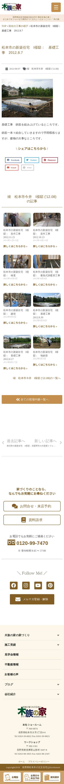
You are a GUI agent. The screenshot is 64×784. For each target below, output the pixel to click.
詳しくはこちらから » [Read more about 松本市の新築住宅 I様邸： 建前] (15, 323)
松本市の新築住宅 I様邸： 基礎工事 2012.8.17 (16, 356)
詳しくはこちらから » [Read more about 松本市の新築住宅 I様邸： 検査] (15, 284)
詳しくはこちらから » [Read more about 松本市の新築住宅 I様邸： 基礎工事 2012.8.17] (15, 368)
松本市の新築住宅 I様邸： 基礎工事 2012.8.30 (46, 314)
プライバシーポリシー (38, 761)
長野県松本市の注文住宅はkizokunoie (41, 767)
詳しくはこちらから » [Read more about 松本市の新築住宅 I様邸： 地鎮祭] (45, 365)
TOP (4, 26)
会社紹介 (10, 694)
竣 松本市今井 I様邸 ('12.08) (43, 68)
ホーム (21, 761)
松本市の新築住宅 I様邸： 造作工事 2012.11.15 (16, 234)
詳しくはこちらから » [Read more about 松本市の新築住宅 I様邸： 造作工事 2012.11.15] (15, 246)
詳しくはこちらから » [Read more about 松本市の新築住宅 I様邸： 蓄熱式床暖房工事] (45, 284)
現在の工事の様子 (18, 26)
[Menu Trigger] (56, 7)
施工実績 (10, 644)
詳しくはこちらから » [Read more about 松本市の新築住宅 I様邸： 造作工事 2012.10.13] (45, 246)
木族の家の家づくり (17, 635)
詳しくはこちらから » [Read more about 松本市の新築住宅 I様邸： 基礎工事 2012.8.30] (45, 326)
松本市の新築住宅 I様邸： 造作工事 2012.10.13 (46, 234)
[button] (13, 160)
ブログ (9, 684)
